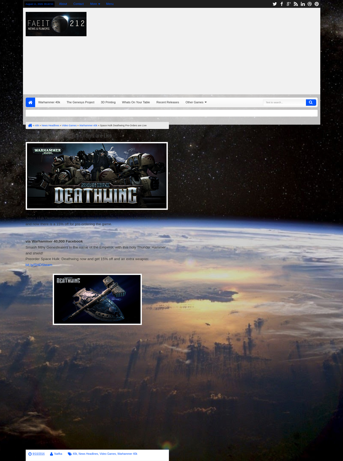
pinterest (316, 4)
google (288, 4)
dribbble (309, 4)
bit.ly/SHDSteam (39, 265)
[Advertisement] (232, 50)
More (93, 3)
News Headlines (88, 453)
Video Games (108, 453)
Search (311, 102)
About (63, 3)
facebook (281, 4)
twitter (274, 4)
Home (30, 102)
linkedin (302, 4)
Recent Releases (167, 102)
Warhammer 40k (49, 102)
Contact (79, 3)
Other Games (194, 102)
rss (295, 4)
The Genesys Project (80, 102)
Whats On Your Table (136, 102)
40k (75, 453)
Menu (110, 3)
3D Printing (108, 102)
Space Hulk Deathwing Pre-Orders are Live (69, 135)
